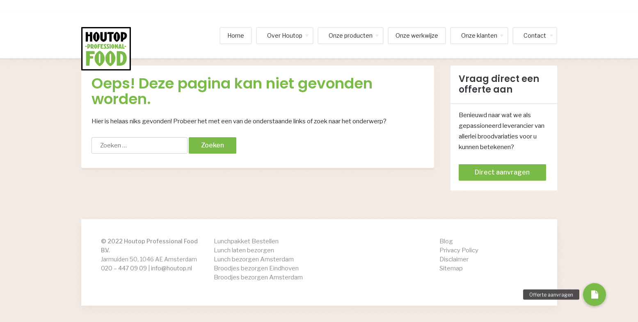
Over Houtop (284, 35)
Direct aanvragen (502, 172)
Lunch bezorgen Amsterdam (254, 259)
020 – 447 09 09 (124, 268)
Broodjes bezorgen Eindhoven (256, 268)
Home (235, 35)
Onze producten (351, 35)
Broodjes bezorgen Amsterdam (258, 277)
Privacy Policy (458, 250)
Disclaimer (454, 259)
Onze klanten (479, 35)
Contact (535, 35)
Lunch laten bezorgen (244, 250)
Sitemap (451, 268)
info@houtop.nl (171, 268)
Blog (446, 241)
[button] (594, 294)
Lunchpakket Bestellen (246, 241)
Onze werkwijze (417, 35)
